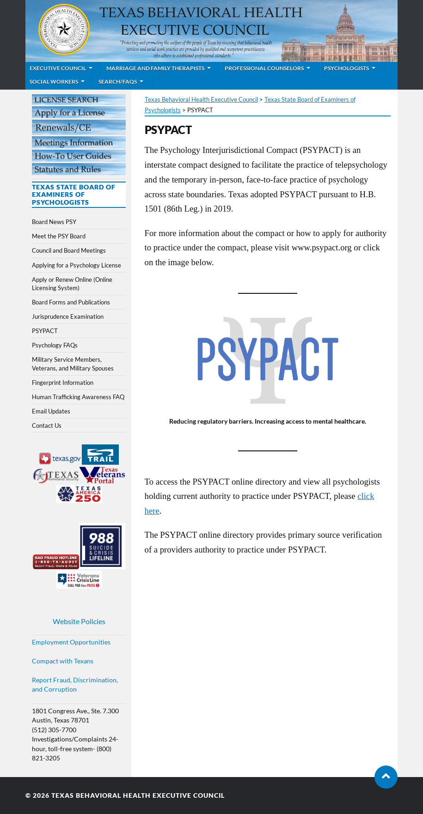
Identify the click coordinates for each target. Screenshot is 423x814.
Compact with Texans (62, 661)
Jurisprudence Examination (68, 316)
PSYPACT (45, 330)
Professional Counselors (264, 68)
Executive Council (58, 68)
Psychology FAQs (55, 345)
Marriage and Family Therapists (155, 68)
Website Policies (79, 621)
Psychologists (346, 68)
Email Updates (51, 411)
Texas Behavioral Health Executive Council (138, 795)
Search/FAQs (117, 81)
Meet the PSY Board (59, 236)
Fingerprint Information (62, 382)
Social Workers (54, 81)
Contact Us (46, 425)
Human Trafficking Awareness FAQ (78, 397)
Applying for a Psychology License (76, 265)
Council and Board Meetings (69, 250)
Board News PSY (54, 221)
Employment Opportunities (71, 642)
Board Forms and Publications (71, 302)
